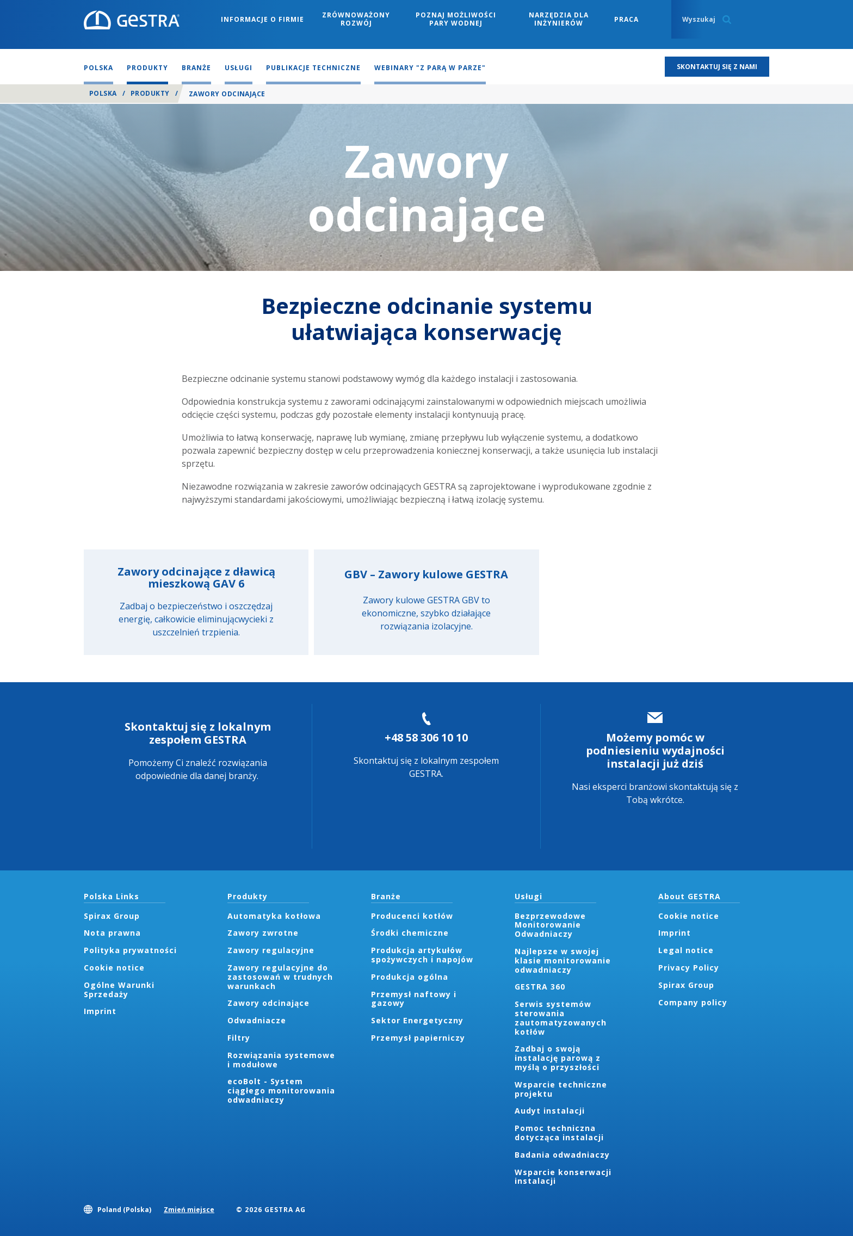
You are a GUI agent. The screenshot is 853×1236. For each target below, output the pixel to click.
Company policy (692, 1002)
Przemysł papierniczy (418, 1038)
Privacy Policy (688, 967)
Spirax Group (112, 916)
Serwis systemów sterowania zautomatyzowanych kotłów (561, 1017)
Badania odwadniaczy (562, 1155)
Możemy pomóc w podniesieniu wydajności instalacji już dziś (655, 750)
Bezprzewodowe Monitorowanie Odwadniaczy (550, 925)
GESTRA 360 (540, 986)
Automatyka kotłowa (274, 916)
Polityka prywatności (130, 950)
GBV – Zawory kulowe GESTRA (426, 574)
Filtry (238, 1038)
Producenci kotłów (412, 916)
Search (726, 19)
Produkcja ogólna (409, 977)
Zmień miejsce (189, 1209)
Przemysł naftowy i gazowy (413, 999)
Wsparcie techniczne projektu (561, 1089)
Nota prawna (112, 933)
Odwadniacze (256, 1020)
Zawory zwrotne (263, 933)
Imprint (100, 1011)
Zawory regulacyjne (270, 950)
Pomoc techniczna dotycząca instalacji (559, 1132)
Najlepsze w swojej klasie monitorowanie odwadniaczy (563, 960)
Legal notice (686, 950)
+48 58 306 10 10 (426, 737)
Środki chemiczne (410, 933)
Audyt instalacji (550, 1110)
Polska (103, 93)
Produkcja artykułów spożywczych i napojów (422, 955)
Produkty (150, 93)
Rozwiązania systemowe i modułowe (281, 1060)
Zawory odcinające (268, 1003)
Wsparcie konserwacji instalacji (563, 1176)
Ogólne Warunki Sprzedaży (119, 989)
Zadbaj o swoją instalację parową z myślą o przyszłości (558, 1057)
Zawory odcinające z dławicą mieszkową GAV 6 (196, 577)
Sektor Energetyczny (417, 1020)
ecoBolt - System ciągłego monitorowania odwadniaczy (281, 1090)
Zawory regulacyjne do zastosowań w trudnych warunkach (280, 976)
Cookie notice (114, 967)
